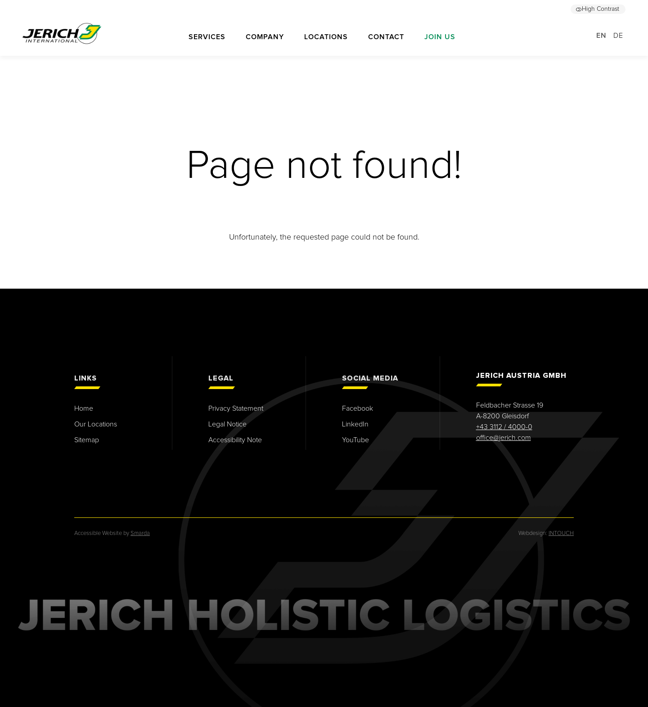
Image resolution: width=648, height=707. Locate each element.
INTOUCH (561, 533)
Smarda (140, 533)
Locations (326, 37)
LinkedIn (355, 424)
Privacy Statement (235, 408)
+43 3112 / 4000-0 (504, 427)
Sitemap (86, 440)
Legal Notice (227, 424)
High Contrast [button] (597, 9)
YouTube (355, 440)
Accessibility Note (235, 440)
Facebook (357, 408)
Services (207, 37)
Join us (439, 37)
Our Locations (95, 424)
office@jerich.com (503, 437)
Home (83, 408)
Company (265, 37)
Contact (386, 37)
